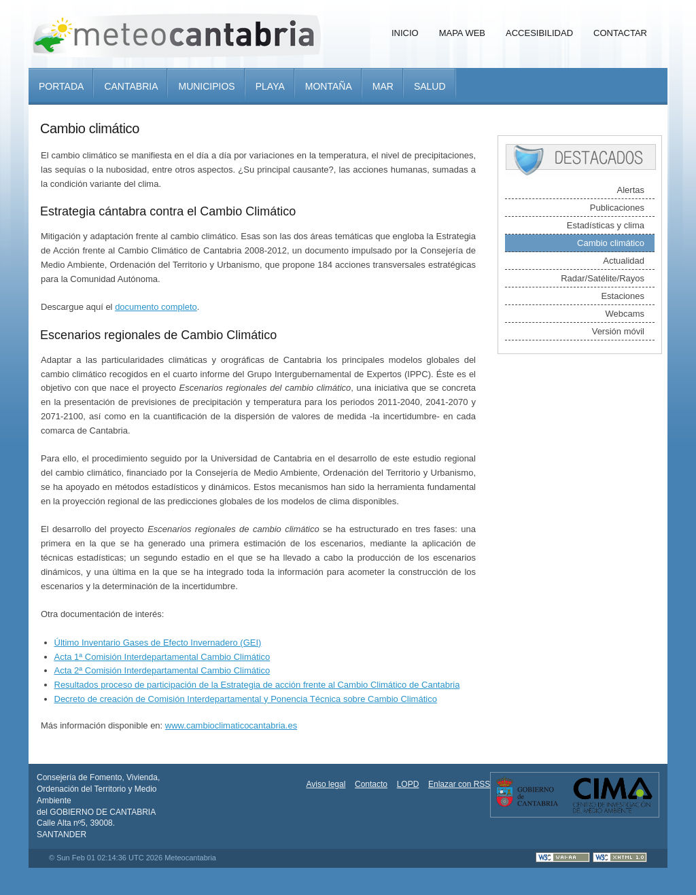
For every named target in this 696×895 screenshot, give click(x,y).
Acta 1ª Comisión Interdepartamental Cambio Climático (162, 657)
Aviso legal (326, 784)
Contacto (371, 784)
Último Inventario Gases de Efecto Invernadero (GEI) (158, 642)
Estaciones (622, 296)
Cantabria (131, 86)
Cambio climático (610, 243)
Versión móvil (618, 331)
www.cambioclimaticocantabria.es (231, 725)
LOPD (408, 784)
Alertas (630, 190)
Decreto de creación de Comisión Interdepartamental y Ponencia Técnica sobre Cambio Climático (245, 699)
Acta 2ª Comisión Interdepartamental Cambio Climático (162, 670)
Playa (270, 86)
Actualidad (623, 261)
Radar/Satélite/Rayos (602, 278)
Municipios (206, 86)
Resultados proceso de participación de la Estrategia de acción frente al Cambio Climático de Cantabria (257, 685)
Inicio (405, 33)
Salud (430, 86)
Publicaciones (617, 208)
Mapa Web (462, 33)
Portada (61, 86)
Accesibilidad (539, 33)
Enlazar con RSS (459, 784)
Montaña (328, 86)
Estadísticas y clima (605, 225)
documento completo (156, 307)
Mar (383, 86)
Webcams (624, 314)
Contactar (620, 33)
